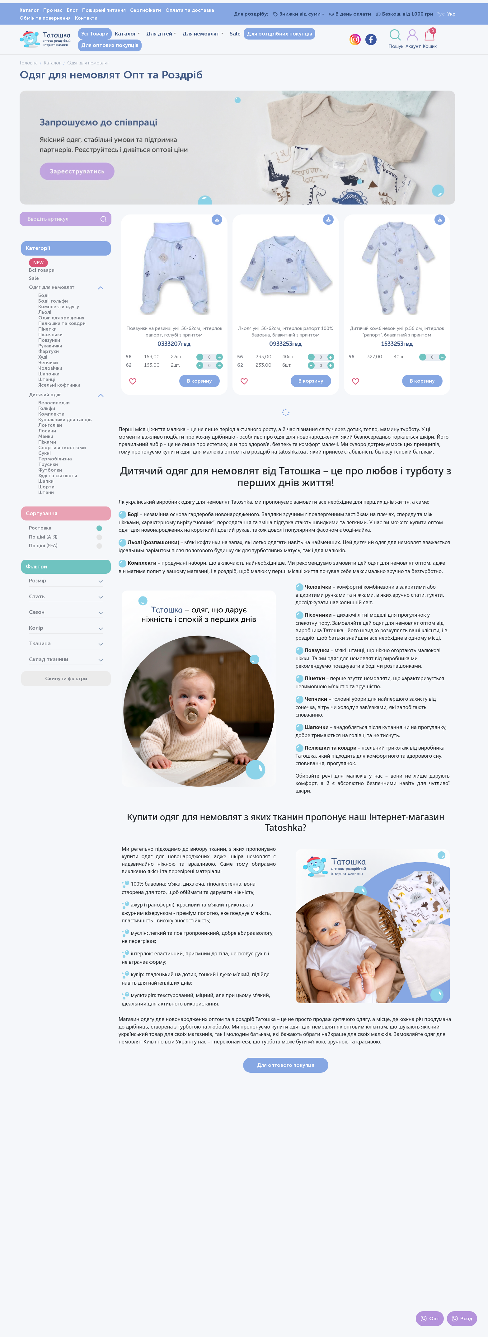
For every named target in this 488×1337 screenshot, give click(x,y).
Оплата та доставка (190, 10)
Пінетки (46, 331)
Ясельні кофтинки (58, 387)
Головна (29, 65)
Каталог (29, 10)
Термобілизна (53, 461)
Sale (231, 34)
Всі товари (40, 272)
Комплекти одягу (57, 309)
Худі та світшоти (56, 478)
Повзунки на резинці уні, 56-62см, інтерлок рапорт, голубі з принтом (184, 329)
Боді (42, 297)
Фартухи (47, 353)
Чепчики (46, 365)
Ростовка (38, 530)
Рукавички (49, 348)
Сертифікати (145, 10)
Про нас (53, 10)
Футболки (48, 472)
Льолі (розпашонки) (166, 547)
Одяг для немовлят (50, 290)
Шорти (45, 489)
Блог (72, 10)
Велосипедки (52, 405)
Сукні (43, 455)
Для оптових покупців (105, 46)
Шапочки (47, 376)
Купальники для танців (63, 422)
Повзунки (48, 342)
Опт (429, 1319)
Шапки (44, 483)
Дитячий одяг (43, 397)
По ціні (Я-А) (41, 548)
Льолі (43, 314)
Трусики (46, 466)
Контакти (86, 18)
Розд (462, 1319)
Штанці (45, 381)
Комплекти (50, 416)
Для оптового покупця (292, 1085)
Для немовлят (198, 34)
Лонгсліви (48, 427)
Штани (44, 494)
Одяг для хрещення (60, 320)
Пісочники (49, 337)
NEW (37, 265)
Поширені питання (104, 10)
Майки (44, 438)
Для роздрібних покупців (275, 34)
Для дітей (157, 34)
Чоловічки (49, 370)
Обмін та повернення (45, 18)
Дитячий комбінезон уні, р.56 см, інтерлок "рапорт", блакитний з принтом (399, 329)
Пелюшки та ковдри (60, 325)
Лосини (45, 433)
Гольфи (45, 410)
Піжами (45, 444)
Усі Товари (91, 34)
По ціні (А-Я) (41, 539)
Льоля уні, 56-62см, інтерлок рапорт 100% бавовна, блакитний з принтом (292, 329)
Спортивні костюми (60, 450)
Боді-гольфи (51, 303)
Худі (41, 359)
